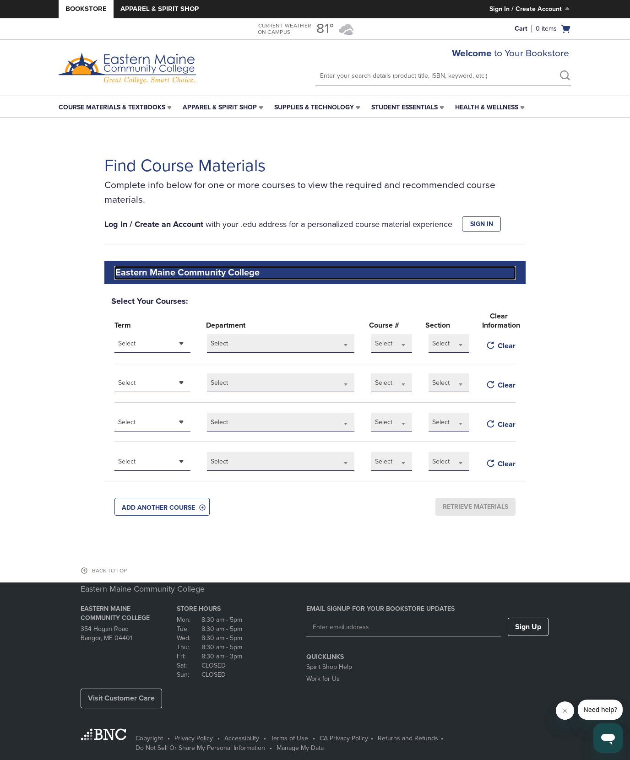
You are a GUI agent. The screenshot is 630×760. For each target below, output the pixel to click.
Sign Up (528, 626)
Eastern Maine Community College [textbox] (187, 272)
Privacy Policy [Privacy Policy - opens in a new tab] (193, 738)
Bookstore (86, 9)
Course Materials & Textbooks (112, 107)
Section (437, 325)
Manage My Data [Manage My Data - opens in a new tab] (300, 748)
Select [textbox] (127, 343)
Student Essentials (404, 107)
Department (225, 325)
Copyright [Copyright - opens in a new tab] (149, 738)
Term (122, 325)
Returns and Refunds (408, 738)
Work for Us (323, 679)
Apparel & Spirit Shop (159, 9)
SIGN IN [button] (481, 224)
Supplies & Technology (314, 107)
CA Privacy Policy (344, 738)
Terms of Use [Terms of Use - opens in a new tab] (289, 738)
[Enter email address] (403, 627)
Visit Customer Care (121, 698)
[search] (564, 76)
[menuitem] (116, 107)
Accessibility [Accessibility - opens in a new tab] (241, 738)
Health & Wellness (486, 107)
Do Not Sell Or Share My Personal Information (200, 748)
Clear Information (499, 321)
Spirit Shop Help (329, 667)
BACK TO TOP (109, 570)
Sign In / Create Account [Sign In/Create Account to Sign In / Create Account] (530, 9)
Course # (384, 325)
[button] (162, 507)
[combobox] (315, 273)
